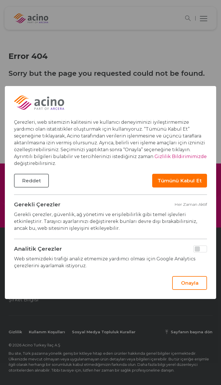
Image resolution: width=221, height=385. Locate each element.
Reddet (31, 180)
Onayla (189, 283)
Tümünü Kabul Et (180, 180)
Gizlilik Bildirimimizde (180, 156)
